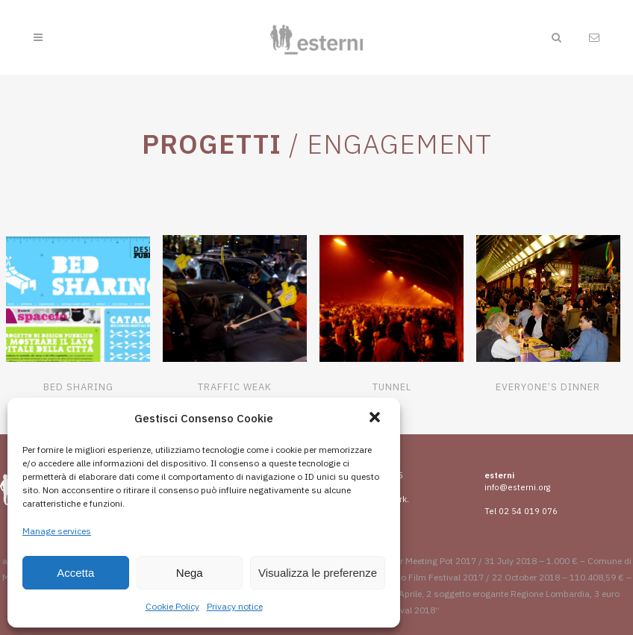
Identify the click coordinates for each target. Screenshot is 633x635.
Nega (189, 572)
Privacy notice (235, 606)
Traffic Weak (235, 387)
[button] (376, 419)
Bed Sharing (78, 387)
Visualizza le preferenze (317, 572)
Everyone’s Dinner (548, 387)
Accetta (75, 572)
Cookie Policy (172, 606)
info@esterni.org (517, 487)
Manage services (56, 531)
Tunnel (391, 387)
